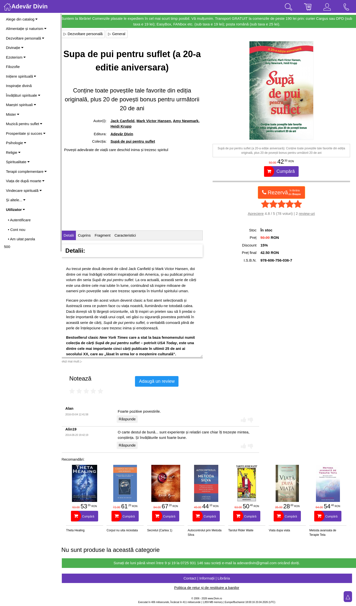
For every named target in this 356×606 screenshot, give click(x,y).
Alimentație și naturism (26, 28)
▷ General (121, 34)
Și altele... (15, 200)
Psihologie (16, 143)
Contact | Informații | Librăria (209, 578)
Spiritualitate (18, 162)
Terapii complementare (26, 171)
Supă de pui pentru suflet (136, 141)
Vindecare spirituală (24, 190)
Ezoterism (16, 57)
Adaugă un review (161, 381)
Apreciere (257, 213)
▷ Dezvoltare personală (87, 34)
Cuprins (88, 235)
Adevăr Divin (125, 134)
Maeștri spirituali (21, 105)
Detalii (73, 235)
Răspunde (131, 419)
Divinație (14, 47)
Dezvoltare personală (25, 38)
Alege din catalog (22, 19)
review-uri (308, 213)
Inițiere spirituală (21, 76)
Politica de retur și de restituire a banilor (208, 587)
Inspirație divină (19, 86)
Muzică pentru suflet (24, 124)
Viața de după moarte (25, 181)
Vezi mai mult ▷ (76, 361)
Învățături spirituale (23, 95)
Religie (13, 152)
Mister (12, 114)
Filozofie (13, 67)
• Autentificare (19, 220)
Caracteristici (129, 235)
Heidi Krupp (143, 126)
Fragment (107, 235)
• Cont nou (16, 229)
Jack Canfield (126, 121)
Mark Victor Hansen (157, 121)
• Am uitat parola (21, 239)
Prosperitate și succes (25, 133)
